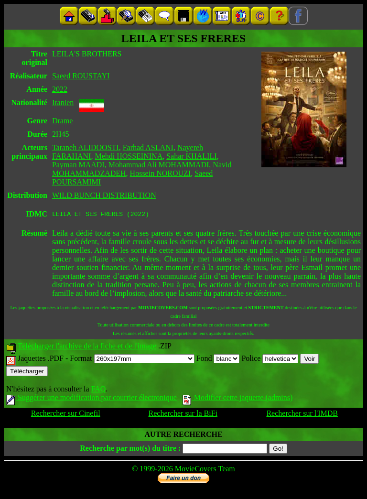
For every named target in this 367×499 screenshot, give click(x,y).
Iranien (63, 102)
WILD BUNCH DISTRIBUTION (104, 195)
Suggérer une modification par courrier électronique (91, 399)
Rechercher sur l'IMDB (302, 415)
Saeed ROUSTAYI (80, 76)
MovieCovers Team (205, 470)
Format (132, 360)
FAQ (98, 390)
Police (269, 360)
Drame (62, 121)
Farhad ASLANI (148, 147)
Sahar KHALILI (191, 156)
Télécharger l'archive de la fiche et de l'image (87, 347)
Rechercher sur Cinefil (65, 415)
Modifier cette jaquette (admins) (238, 399)
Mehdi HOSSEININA (128, 156)
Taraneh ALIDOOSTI (85, 147)
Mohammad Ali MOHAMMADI (158, 165)
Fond (218, 360)
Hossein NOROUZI (160, 173)
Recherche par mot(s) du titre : (130, 449)
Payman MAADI (78, 165)
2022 (59, 89)
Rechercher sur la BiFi (183, 415)
